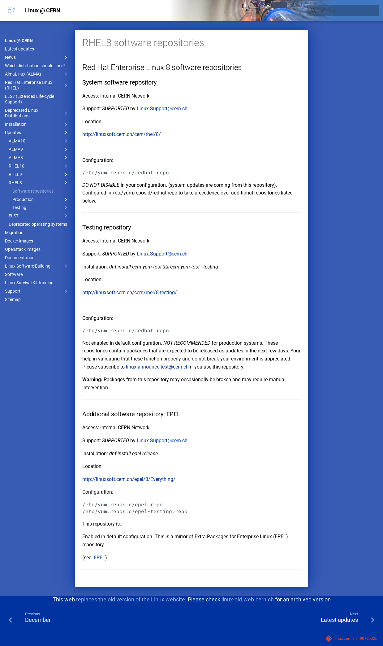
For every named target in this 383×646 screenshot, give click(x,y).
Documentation (20, 257)
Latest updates (19, 48)
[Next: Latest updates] (345, 618)
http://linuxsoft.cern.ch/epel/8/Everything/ (128, 479)
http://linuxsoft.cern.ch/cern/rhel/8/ (121, 134)
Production (40, 199)
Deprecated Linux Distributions (37, 113)
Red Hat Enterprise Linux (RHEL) (37, 85)
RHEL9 (39, 174)
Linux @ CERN (19, 40)
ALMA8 (39, 157)
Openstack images (23, 249)
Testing (40, 208)
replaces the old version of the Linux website (130, 599)
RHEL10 (39, 166)
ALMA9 (39, 149)
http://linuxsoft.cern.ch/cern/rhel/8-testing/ (129, 292)
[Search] (343, 10)
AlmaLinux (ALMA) (37, 74)
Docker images (19, 240)
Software (14, 274)
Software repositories (33, 191)
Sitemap (13, 299)
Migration (14, 232)
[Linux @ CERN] (11, 10)
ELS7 (39, 216)
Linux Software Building (37, 266)
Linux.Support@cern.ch (162, 108)
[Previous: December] (31, 618)
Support (37, 291)
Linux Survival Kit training (29, 282)
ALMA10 (39, 141)
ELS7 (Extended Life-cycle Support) (29, 99)
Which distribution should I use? (35, 65)
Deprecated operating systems (38, 224)
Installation (37, 124)
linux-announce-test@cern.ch (157, 367)
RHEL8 (39, 183)
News (37, 57)
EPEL (99, 558)
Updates (37, 132)
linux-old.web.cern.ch (248, 599)
